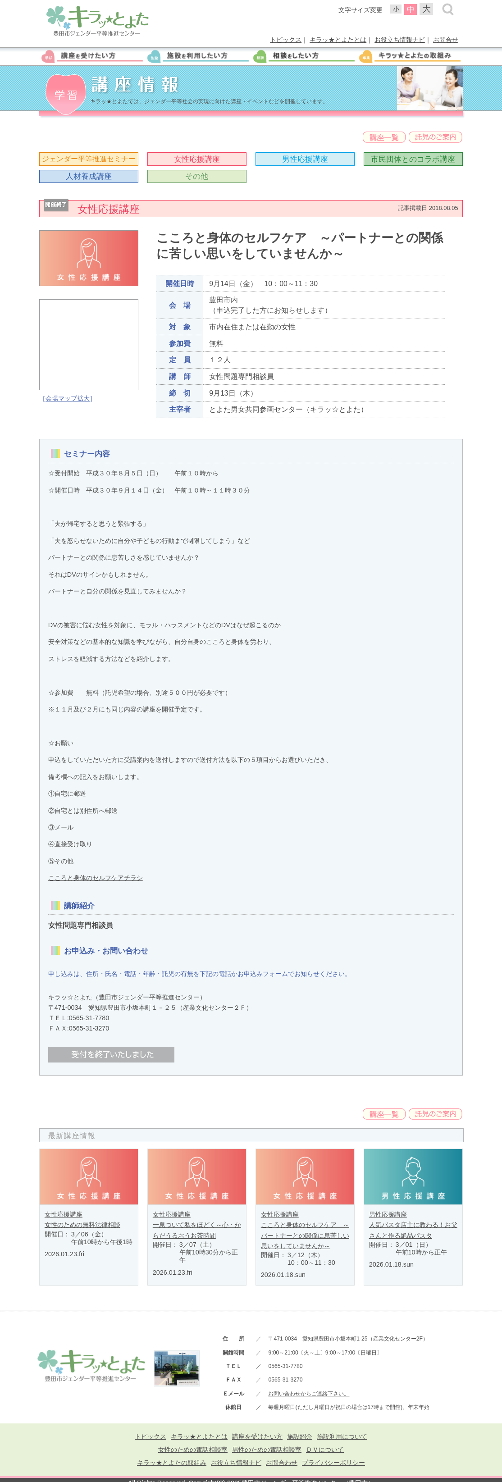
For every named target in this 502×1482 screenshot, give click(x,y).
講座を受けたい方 (257, 1436)
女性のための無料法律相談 (82, 1224)
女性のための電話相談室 (193, 1449)
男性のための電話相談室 (266, 1449)
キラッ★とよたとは (338, 39)
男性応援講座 (305, 159)
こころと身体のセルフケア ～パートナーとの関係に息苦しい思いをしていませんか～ (305, 1235)
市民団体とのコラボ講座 (413, 159)
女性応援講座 (197, 159)
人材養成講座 (89, 176)
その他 (196, 176)
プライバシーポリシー (333, 1462)
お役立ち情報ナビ (399, 39)
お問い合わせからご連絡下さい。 (308, 1394)
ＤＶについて (325, 1449)
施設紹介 (299, 1436)
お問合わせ (281, 1462)
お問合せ (445, 39)
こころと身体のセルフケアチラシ (95, 877)
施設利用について (342, 1436)
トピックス (285, 39)
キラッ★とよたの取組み (171, 1462)
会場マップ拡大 (68, 398)
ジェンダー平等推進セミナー (89, 159)
